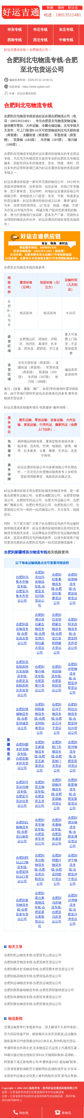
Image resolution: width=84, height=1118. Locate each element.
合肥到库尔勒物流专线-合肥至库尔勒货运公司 (39, 869)
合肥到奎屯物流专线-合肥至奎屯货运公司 (22, 909)
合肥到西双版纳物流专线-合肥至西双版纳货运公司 (39, 990)
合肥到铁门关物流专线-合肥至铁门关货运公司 (56, 756)
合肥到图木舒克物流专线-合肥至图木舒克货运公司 (39, 969)
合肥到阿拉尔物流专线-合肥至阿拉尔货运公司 (72, 718)
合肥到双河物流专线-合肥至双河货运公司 (72, 756)
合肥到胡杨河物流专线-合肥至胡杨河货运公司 (56, 794)
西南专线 (14, 40)
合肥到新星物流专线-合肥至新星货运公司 (72, 794)
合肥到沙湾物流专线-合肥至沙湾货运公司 (72, 909)
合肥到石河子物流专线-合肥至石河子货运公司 (56, 718)
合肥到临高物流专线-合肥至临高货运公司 (33, 976)
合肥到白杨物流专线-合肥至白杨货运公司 (22, 832)
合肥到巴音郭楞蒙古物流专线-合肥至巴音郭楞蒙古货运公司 (56, 633)
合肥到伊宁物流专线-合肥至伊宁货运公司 (72, 869)
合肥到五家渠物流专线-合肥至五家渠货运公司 (39, 756)
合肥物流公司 (38, 49)
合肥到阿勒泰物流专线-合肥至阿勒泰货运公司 (39, 718)
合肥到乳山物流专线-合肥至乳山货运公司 (33, 955)
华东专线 (14, 29)
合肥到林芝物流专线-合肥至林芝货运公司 (33, 962)
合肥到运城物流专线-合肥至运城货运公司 (33, 983)
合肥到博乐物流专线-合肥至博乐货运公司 (72, 832)
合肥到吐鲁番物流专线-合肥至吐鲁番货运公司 (56, 589)
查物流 (63, 1112)
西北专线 (40, 40)
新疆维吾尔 (8, 749)
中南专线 (66, 40)
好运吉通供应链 (15, 49)
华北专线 (40, 29)
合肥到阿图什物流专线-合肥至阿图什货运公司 (56, 869)
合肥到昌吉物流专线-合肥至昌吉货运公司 (22, 633)
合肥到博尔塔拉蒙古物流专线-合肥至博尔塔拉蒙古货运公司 (39, 633)
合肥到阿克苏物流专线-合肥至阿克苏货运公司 (72, 634)
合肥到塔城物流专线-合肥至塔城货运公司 (22, 718)
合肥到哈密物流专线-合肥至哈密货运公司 (72, 589)
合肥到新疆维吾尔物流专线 (25, 552)
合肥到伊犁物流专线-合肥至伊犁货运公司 (72, 678)
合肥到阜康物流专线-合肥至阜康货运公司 (33, 997)
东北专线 (66, 29)
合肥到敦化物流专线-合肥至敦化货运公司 (33, 1004)
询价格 (20, 1112)
